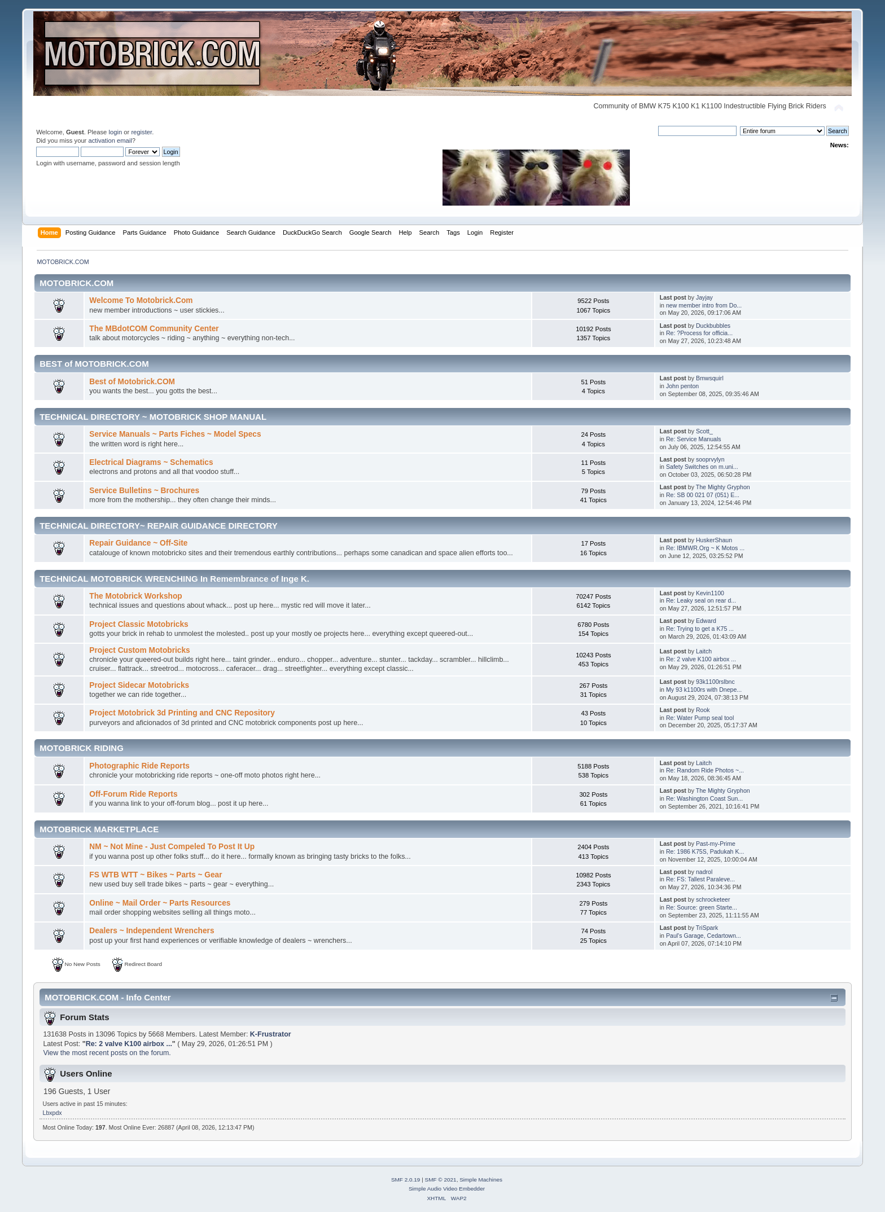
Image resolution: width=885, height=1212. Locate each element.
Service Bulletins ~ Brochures (144, 490)
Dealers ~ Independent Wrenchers (151, 930)
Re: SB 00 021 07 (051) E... (702, 494)
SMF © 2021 (441, 1179)
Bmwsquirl (710, 378)
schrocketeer (713, 899)
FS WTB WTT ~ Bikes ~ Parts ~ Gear (155, 875)
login (115, 132)
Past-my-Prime (715, 843)
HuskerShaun (714, 540)
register (141, 132)
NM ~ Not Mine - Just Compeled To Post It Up (172, 846)
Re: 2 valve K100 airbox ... (701, 659)
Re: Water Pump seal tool (700, 717)
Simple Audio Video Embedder (447, 1188)
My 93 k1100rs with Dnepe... (704, 689)
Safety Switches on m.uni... (702, 466)
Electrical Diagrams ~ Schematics (151, 462)
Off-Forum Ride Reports (133, 794)
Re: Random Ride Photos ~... (705, 770)
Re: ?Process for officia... (699, 333)
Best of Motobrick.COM (132, 381)
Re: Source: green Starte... (701, 907)
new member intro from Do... (704, 305)
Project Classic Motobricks (138, 624)
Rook (703, 709)
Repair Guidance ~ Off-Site (138, 543)
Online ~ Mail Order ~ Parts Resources (159, 903)
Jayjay (704, 297)
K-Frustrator (270, 1034)
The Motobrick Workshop (135, 596)
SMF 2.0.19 (405, 1179)
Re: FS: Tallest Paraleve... (700, 879)
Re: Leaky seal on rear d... (701, 600)
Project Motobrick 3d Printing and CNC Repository (182, 713)
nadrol (704, 871)
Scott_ (704, 431)
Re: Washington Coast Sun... (704, 798)
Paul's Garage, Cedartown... (703, 935)
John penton (682, 386)
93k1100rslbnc (715, 681)
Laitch (704, 651)
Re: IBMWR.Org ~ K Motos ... (705, 547)
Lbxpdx (52, 1112)
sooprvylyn (710, 459)
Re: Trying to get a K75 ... (700, 628)
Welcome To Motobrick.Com (140, 300)
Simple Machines (480, 1179)
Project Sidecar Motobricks (139, 685)
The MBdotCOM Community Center (153, 328)
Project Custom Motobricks (139, 650)
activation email (110, 140)
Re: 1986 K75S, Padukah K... (705, 851)
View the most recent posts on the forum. (106, 1053)
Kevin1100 (710, 593)
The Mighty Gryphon (723, 487)
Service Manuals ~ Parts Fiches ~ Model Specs (175, 434)
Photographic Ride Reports (139, 766)
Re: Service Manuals (693, 439)
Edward (706, 620)
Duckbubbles (713, 325)
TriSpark (707, 927)
